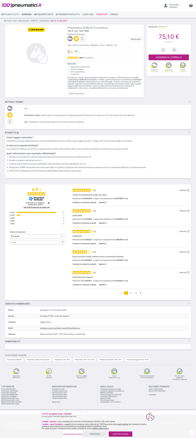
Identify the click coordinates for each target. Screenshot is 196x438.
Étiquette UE (12, 133)
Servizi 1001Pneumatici (157, 391)
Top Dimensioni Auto (59, 393)
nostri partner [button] (122, 424)
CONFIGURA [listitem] (95, 434)
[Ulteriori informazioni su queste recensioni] (49, 203)
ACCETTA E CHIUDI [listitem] (120, 434)
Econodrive (44, 21)
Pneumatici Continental (9, 391)
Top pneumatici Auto (59, 396)
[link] (10, 14)
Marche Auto (24, 21)
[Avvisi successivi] (140, 293)
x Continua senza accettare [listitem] (72, 434)
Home (9, 21)
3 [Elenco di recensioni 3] (136, 293)
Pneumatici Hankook (8, 393)
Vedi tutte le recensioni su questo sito (36, 207)
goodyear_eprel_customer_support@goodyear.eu (60, 328)
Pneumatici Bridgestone (9, 395)
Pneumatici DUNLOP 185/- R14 (110, 360)
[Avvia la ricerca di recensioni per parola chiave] (62, 242)
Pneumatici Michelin (8, 389)
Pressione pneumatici (59, 391)
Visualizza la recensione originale (84, 202)
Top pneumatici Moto (59, 398)
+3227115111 (45, 322)
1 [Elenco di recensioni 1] (126, 293)
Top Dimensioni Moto (59, 395)
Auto (15, 21)
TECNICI (14, 102)
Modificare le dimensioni (76, 34)
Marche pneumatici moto (10, 400)
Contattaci (152, 395)
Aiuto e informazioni (156, 389)
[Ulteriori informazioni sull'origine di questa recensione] (188, 190)
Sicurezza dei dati (58, 389)
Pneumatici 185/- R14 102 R (85, 360)
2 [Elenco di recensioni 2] (131, 293)
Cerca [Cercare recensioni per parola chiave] (35, 242)
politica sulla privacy (100, 428)
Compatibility (12, 341)
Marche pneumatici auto (10, 398)
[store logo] (21, 5)
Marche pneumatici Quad (10, 404)
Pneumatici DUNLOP (14, 360)
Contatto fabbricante (17, 304)
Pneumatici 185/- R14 (62, 360)
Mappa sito (56, 402)
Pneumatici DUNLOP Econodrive (38, 360)
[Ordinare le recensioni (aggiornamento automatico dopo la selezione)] (37, 236)
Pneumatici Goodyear (9, 396)
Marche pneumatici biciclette (11, 402)
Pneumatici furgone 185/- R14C (137, 360)
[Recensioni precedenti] (121, 293)
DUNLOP (35, 21)
